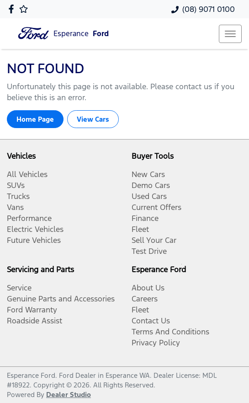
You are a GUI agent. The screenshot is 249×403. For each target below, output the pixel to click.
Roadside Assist (34, 321)
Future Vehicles (34, 240)
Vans (15, 207)
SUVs (16, 185)
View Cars (93, 119)
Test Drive (149, 251)
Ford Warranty (32, 310)
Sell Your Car (154, 240)
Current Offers (156, 207)
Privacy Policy (156, 343)
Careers (145, 299)
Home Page (35, 119)
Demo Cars (151, 185)
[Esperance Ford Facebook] (13, 9)
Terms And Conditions (170, 332)
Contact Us (151, 321)
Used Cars (149, 196)
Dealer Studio (68, 394)
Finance (145, 218)
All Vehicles (27, 174)
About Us (148, 288)
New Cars (148, 174)
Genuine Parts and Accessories (61, 299)
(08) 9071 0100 (208, 9)
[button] (230, 34)
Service (19, 288)
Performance (29, 218)
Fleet (140, 229)
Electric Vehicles (35, 229)
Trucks (18, 196)
